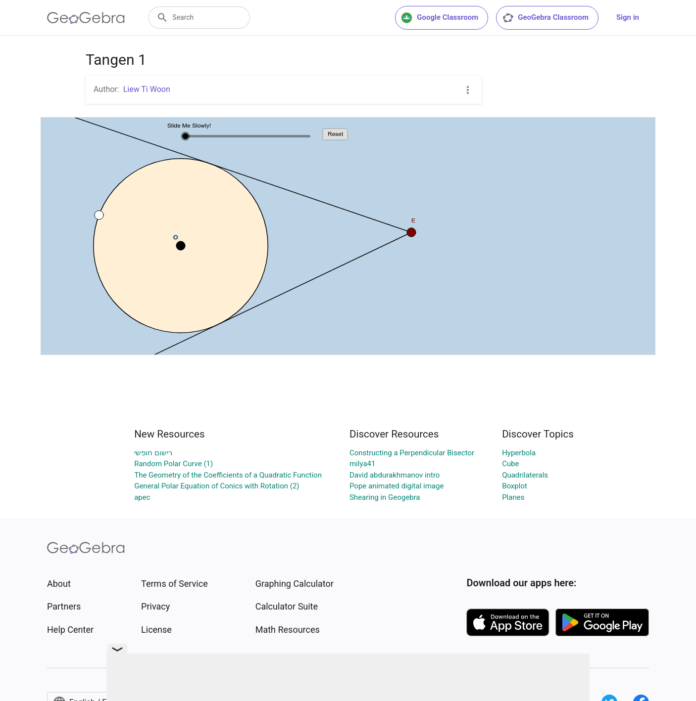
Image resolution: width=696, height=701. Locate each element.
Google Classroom (439, 18)
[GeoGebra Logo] (86, 18)
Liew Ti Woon (146, 89)
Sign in (627, 17)
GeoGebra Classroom (545, 18)
